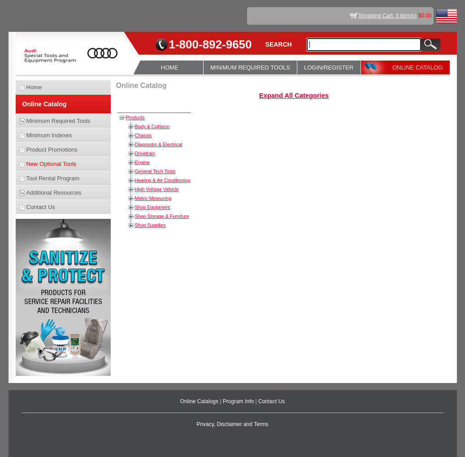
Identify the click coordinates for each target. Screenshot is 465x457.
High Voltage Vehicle (157, 189)
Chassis (143, 135)
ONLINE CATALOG (417, 67)
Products (135, 117)
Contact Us (40, 207)
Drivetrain (145, 153)
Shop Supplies (150, 225)
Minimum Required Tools (58, 121)
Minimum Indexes (49, 135)
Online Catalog (44, 104)
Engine (142, 162)
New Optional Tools (51, 164)
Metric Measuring (153, 198)
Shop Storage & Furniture (162, 216)
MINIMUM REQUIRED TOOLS (250, 67)
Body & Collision (152, 126)
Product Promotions (52, 149)
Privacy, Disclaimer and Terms (232, 424)
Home (34, 87)
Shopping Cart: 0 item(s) (387, 16)
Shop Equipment (152, 207)
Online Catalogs (200, 401)
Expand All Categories (294, 95)
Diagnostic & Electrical (159, 144)
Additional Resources (54, 192)
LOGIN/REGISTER (329, 67)
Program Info (239, 401)
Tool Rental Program (53, 178)
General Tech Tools (155, 171)
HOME (169, 67)
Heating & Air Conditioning (163, 180)
